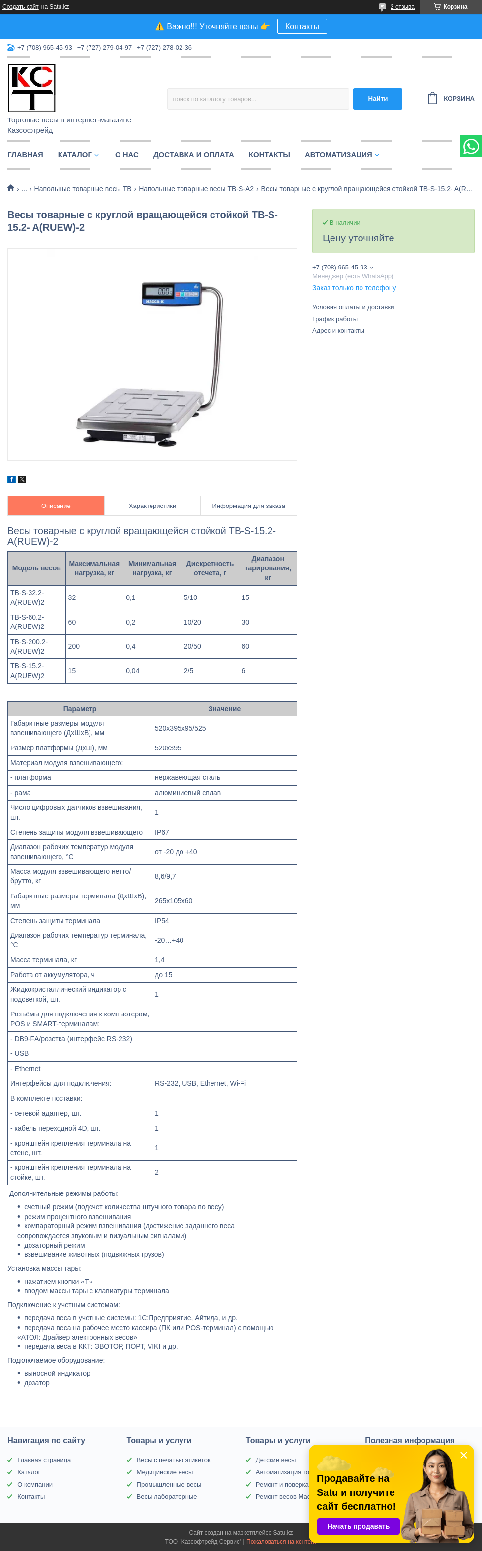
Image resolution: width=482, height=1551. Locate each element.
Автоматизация (338, 154)
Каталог (75, 154)
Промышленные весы (169, 1484)
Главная (25, 154)
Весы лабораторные (167, 1496)
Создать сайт (20, 6)
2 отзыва (403, 6)
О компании (35, 1484)
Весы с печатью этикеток (174, 1459)
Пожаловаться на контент (281, 1541)
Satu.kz (283, 1532)
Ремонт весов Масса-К (289, 1496)
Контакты (302, 26)
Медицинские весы (165, 1472)
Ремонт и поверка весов (292, 1484)
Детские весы (276, 1459)
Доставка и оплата (193, 154)
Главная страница (44, 1459)
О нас (127, 154)
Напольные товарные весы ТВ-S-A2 (196, 189)
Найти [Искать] (378, 98)
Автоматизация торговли (292, 1472)
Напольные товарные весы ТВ (83, 189)
